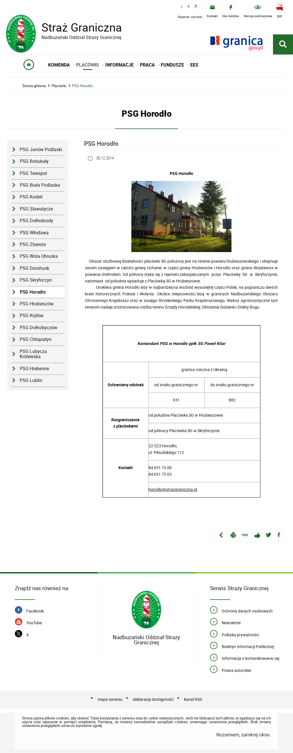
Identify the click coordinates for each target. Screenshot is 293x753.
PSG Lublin (31, 380)
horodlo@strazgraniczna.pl (173, 489)
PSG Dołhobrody (36, 221)
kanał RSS (193, 699)
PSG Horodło (82, 86)
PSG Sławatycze (36, 209)
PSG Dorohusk (34, 268)
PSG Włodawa (34, 233)
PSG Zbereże (33, 244)
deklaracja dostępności (153, 699)
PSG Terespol (33, 173)
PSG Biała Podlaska (40, 185)
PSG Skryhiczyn (36, 280)
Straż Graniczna (77, 27)
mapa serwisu (110, 699)
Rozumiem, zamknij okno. (243, 734)
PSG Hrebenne (34, 369)
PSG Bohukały (34, 161)
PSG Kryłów (31, 316)
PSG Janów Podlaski (41, 150)
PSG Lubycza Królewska (33, 354)
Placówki (59, 86)
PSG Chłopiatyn (36, 339)
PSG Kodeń (31, 197)
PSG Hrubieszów (37, 304)
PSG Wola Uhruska (39, 256)
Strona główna (34, 86)
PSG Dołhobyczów (38, 328)
